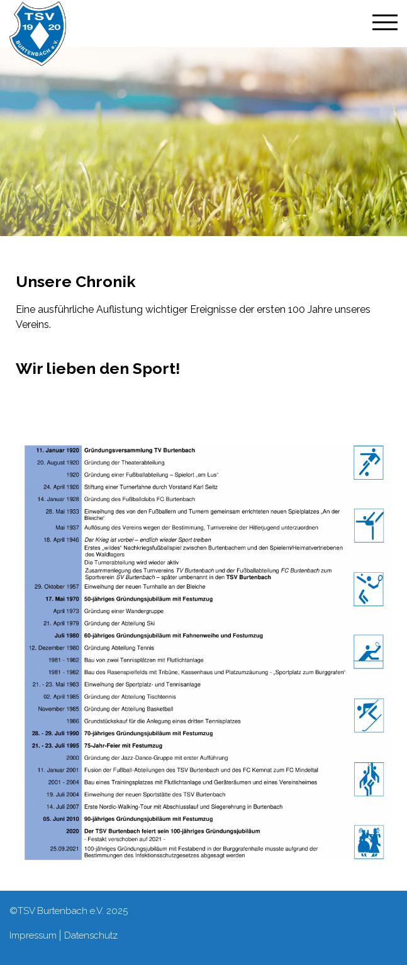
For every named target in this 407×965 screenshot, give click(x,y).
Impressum (33, 935)
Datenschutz (91, 935)
